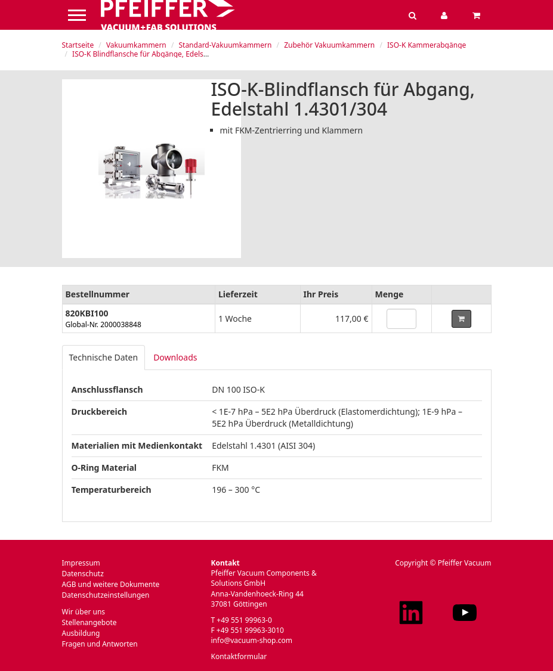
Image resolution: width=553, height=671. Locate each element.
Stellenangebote (89, 622)
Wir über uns (84, 612)
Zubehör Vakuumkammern (329, 45)
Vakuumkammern (136, 45)
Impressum (81, 563)
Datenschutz (83, 574)
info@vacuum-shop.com (251, 640)
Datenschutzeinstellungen (106, 595)
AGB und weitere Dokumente (111, 584)
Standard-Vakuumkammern (224, 45)
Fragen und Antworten (100, 644)
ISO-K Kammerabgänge (426, 45)
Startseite (78, 45)
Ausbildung (81, 633)
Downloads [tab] (175, 357)
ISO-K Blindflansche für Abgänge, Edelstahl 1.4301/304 (163, 54)
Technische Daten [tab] (103, 357)
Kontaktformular (239, 656)
